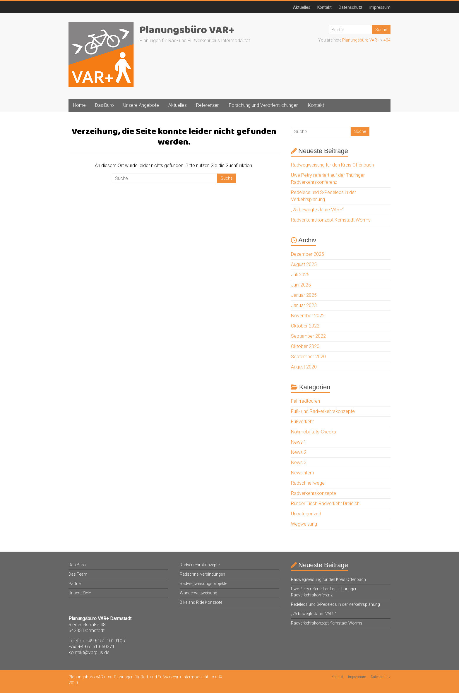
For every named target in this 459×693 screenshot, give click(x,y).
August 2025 (304, 264)
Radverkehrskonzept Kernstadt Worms (331, 220)
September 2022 (308, 336)
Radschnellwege (308, 483)
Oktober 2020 (305, 346)
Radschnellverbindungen (202, 574)
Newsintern (302, 473)
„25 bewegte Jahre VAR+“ (317, 209)
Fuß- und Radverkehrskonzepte (323, 411)
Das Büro (104, 105)
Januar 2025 (304, 295)
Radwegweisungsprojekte (203, 583)
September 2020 (308, 356)
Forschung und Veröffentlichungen (264, 105)
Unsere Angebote (141, 105)
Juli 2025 (300, 274)
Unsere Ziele (79, 593)
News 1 (298, 442)
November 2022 (308, 315)
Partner (75, 583)
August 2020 (304, 367)
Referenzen (208, 105)
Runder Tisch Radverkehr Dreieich (325, 503)
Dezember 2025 (307, 254)
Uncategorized (306, 514)
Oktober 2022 (305, 326)
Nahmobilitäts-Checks (313, 432)
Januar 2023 (304, 305)
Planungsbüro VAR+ (187, 30)
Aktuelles (301, 7)
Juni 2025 (301, 285)
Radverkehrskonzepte (313, 493)
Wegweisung (304, 524)
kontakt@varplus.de (88, 652)
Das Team (77, 574)
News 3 (298, 462)
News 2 (298, 452)
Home (79, 105)
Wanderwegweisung (198, 593)
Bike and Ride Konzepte (201, 602)
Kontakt (324, 7)
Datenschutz (350, 7)
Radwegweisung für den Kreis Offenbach (332, 165)
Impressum (380, 7)
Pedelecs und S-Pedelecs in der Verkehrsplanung (335, 604)
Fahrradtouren (305, 401)
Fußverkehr (302, 421)
